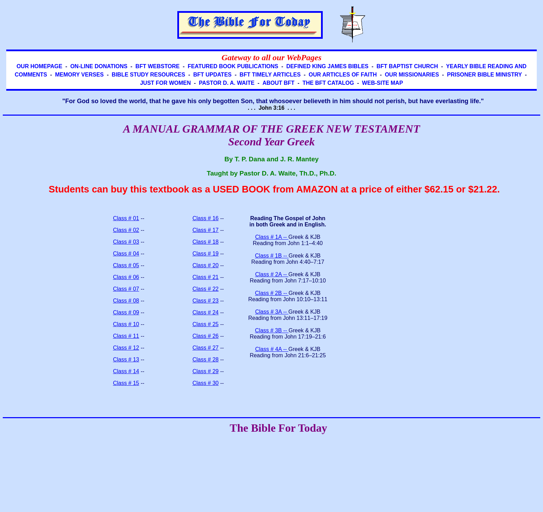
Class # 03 (126, 242)
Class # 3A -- (271, 312)
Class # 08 (126, 301)
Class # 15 (126, 383)
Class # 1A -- (271, 237)
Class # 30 (206, 383)
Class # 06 (126, 277)
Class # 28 (206, 359)
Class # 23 (206, 301)
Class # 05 (126, 265)
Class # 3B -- (271, 330)
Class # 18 (206, 242)
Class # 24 (206, 312)
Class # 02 (126, 230)
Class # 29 (206, 371)
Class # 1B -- (271, 256)
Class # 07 (126, 289)
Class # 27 (206, 348)
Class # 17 (206, 230)
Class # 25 (206, 324)
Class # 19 (206, 254)
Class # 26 (206, 336)
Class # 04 (126, 254)
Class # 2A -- (271, 274)
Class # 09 (126, 312)
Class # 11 (126, 336)
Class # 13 (126, 359)
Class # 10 (126, 324)
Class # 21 (206, 277)
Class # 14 (126, 371)
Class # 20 (206, 265)
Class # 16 (206, 218)
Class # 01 (126, 218)
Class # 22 (206, 289)
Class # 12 (126, 348)
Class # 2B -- (271, 293)
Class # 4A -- (271, 349)
